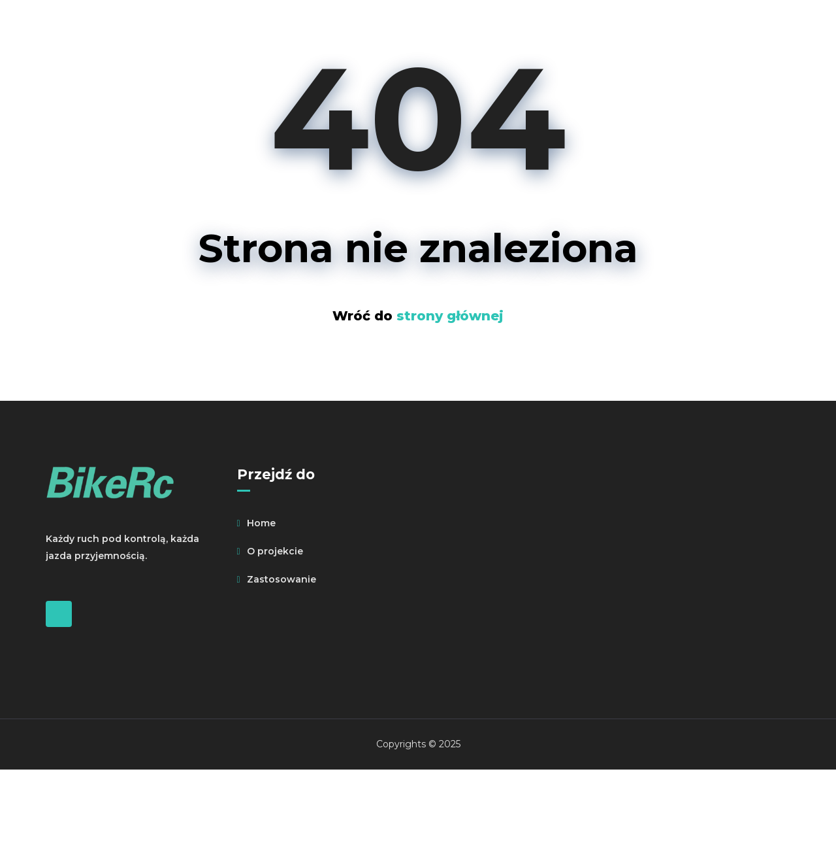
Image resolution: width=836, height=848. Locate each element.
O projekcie (275, 551)
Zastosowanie (281, 579)
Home (261, 523)
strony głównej (450, 316)
